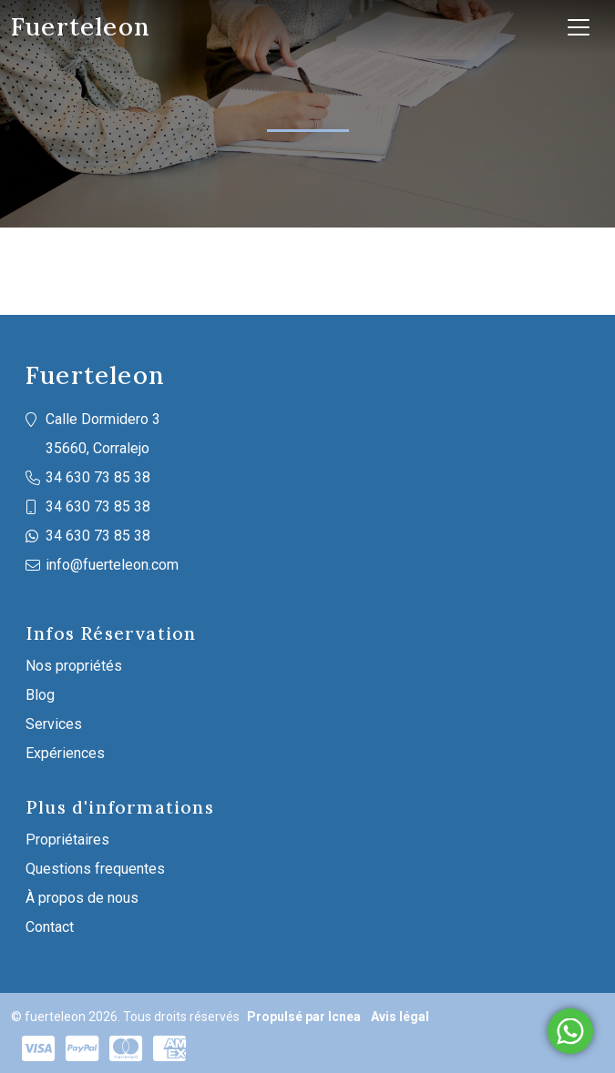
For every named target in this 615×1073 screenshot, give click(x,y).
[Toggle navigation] (578, 27)
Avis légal (400, 1016)
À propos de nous (82, 897)
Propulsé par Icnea (304, 1016)
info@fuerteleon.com (112, 564)
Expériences (65, 753)
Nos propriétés (74, 665)
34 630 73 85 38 (98, 477)
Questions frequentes (95, 868)
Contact (50, 927)
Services (54, 724)
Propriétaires (67, 839)
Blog (40, 695)
